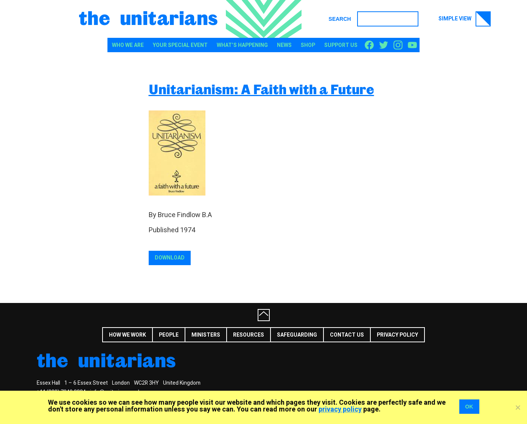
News (284, 45)
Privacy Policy (397, 335)
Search (340, 19)
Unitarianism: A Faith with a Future (261, 89)
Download (170, 258)
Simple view (464, 18)
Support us (341, 45)
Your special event (180, 45)
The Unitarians (148, 17)
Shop (308, 45)
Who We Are (128, 45)
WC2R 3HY (146, 383)
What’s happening (242, 45)
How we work (127, 335)
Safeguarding (297, 335)
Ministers (205, 335)
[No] (517, 407)
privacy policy (340, 409)
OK (469, 407)
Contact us (347, 335)
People (169, 335)
